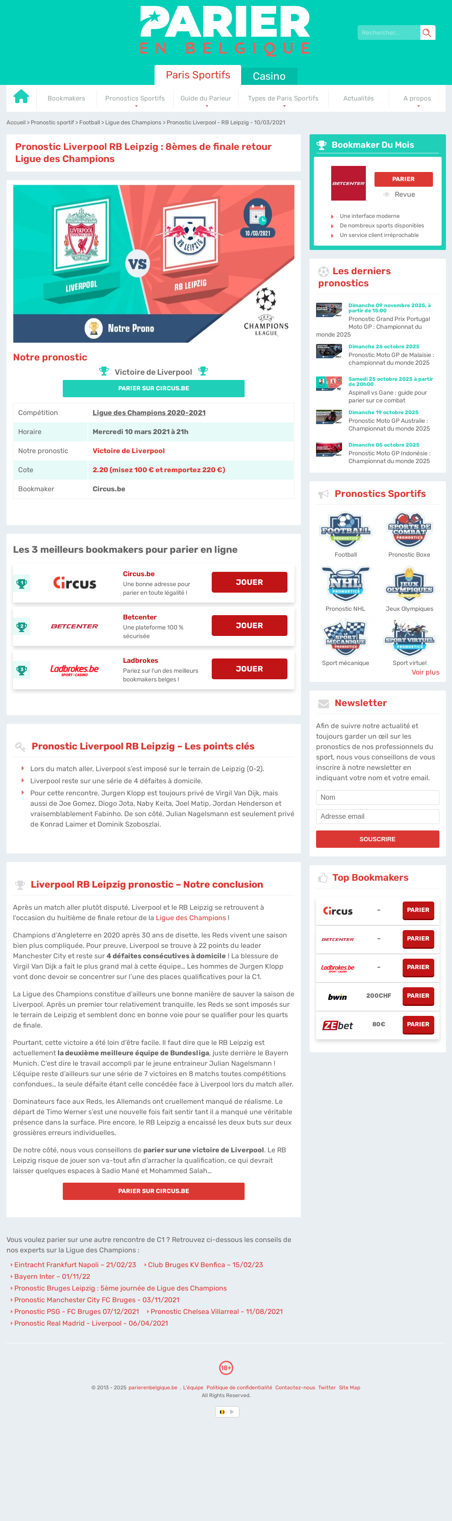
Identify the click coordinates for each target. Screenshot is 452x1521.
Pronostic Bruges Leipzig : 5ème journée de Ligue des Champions (120, 1288)
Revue (399, 194)
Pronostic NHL (345, 609)
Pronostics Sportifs (135, 98)
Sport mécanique (345, 663)
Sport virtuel (409, 663)
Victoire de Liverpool (129, 451)
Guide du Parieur (206, 98)
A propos (417, 98)
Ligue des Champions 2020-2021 (149, 413)
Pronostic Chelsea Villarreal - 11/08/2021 (217, 1311)
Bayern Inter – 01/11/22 (52, 1276)
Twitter (327, 1388)
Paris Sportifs (198, 75)
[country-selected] (222, 1412)
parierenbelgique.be (154, 1388)
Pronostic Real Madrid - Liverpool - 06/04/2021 (91, 1323)
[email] (377, 816)
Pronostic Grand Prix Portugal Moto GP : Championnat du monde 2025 (373, 326)
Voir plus (425, 672)
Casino (269, 76)
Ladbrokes (140, 660)
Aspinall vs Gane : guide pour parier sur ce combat (388, 396)
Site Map (349, 1388)
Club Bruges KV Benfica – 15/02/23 (205, 1265)
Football (346, 554)
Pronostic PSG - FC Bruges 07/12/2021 (76, 1311)
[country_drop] (233, 1412)
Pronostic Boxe (409, 554)
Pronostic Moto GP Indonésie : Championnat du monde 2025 (390, 457)
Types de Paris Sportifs (283, 98)
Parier (403, 179)
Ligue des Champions (191, 918)
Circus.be (139, 574)
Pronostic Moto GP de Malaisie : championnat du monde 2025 (391, 358)
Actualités (358, 98)
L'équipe (193, 1388)
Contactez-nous (295, 1388)
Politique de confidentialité (240, 1388)
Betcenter (140, 617)
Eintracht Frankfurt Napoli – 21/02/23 (75, 1265)
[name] (377, 797)
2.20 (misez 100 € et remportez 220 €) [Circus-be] (159, 470)
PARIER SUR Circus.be (153, 388)
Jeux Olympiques (409, 609)
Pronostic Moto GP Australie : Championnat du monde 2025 (389, 424)
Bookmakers (66, 98)
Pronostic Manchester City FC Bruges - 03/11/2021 (96, 1300)
